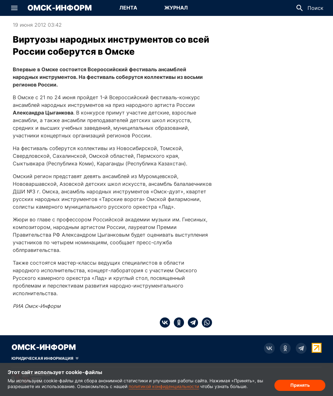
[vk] (165, 322)
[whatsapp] (205, 322)
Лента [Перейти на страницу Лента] (128, 7)
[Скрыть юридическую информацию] (44, 358)
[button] (14, 8)
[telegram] (191, 322)
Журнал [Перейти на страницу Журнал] (176, 7)
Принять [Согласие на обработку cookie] (300, 385)
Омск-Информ (59, 7)
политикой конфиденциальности (164, 386)
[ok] (177, 322)
